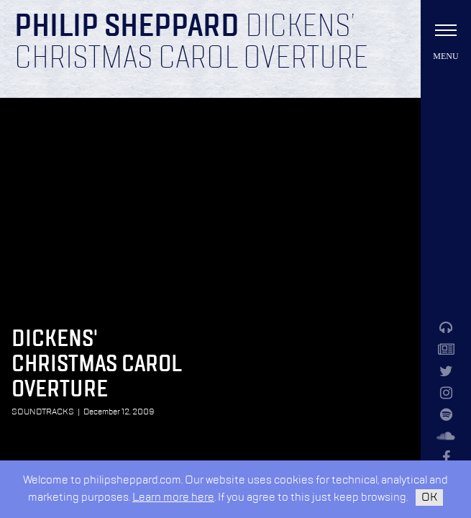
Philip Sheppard (126, 27)
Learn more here (173, 497)
